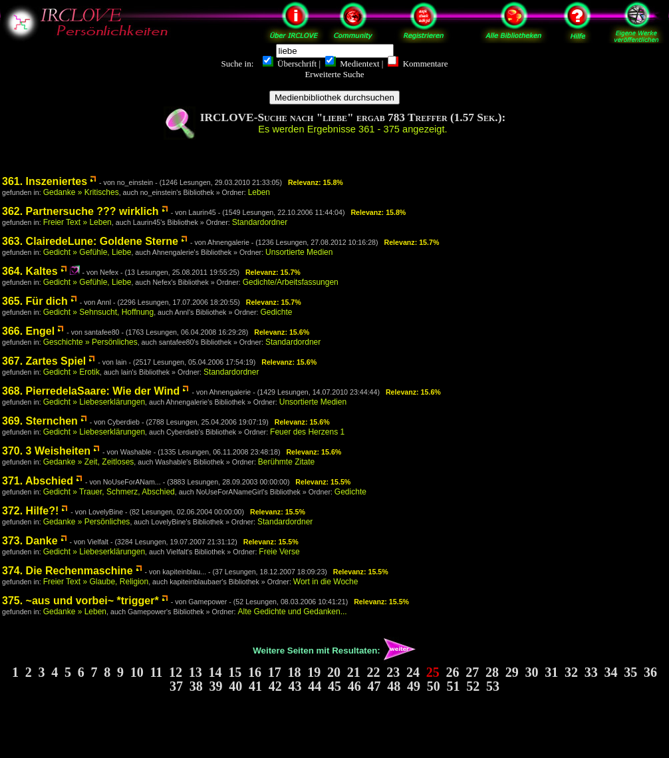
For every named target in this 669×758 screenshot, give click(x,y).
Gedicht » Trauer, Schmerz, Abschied (109, 491)
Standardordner (259, 222)
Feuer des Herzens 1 (307, 432)
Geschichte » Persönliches (90, 342)
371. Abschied (37, 480)
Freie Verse (279, 551)
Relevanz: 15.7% (411, 242)
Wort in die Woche (325, 581)
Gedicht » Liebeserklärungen (94, 402)
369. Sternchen (40, 421)
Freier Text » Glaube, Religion (96, 581)
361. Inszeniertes (44, 181)
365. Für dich (35, 301)
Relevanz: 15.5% (322, 482)
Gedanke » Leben (74, 611)
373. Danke (30, 540)
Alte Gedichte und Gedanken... (292, 611)
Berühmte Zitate (286, 462)
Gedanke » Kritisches (81, 192)
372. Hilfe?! (30, 510)
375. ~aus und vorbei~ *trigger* (80, 600)
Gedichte (276, 312)
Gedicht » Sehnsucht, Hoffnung (98, 312)
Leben (259, 192)
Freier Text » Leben (77, 222)
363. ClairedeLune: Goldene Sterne (90, 241)
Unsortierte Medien (299, 252)
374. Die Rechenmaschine (67, 570)
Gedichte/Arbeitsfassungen (290, 282)
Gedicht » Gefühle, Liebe (87, 252)
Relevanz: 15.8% (315, 182)
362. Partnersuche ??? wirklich (80, 211)
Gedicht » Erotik (71, 372)
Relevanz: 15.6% (281, 332)
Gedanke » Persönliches (86, 521)
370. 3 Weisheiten (46, 451)
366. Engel (28, 331)
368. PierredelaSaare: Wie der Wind (91, 391)
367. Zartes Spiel (44, 361)
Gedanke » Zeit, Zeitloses (88, 462)
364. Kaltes (30, 271)
